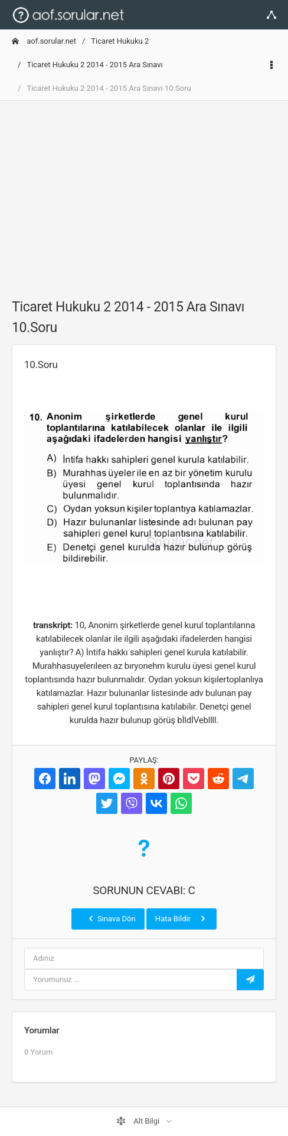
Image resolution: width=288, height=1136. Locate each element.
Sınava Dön (111, 918)
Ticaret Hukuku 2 (120, 41)
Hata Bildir (181, 918)
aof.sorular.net (44, 41)
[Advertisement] (144, 192)
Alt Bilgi (138, 1121)
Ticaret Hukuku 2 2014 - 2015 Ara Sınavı (94, 64)
